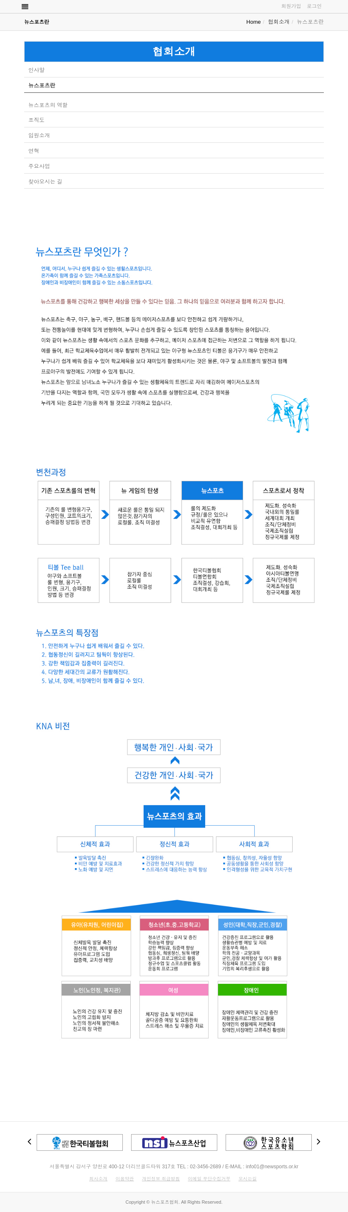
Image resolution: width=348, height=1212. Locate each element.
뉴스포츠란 (41, 85)
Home (253, 22)
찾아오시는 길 (45, 182)
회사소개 (98, 1178)
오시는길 (248, 1178)
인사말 (36, 70)
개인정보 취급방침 (161, 1178)
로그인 (314, 6)
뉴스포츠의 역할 (48, 105)
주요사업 (39, 166)
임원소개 (39, 135)
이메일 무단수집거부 (209, 1178)
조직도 (36, 120)
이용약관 (125, 1178)
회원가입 (291, 6)
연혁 (33, 151)
